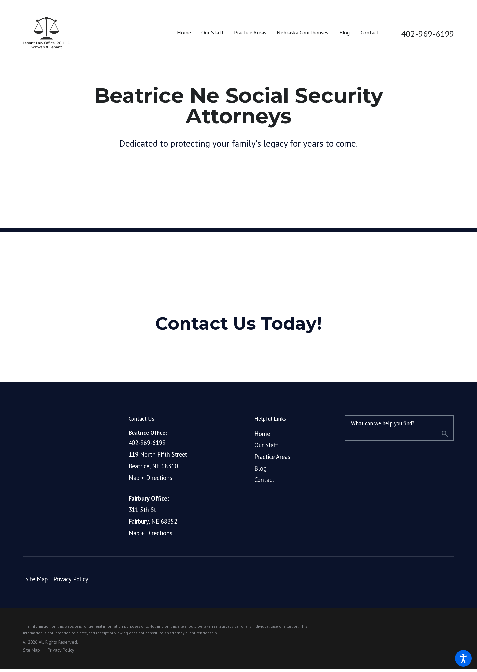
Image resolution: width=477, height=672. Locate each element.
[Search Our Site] (445, 434)
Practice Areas (272, 457)
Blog (260, 468)
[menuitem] (189, 32)
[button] (463, 658)
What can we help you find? (382, 423)
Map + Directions (150, 478)
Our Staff (266, 445)
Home (262, 433)
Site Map (37, 579)
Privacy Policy (70, 579)
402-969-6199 (427, 33)
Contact (264, 480)
